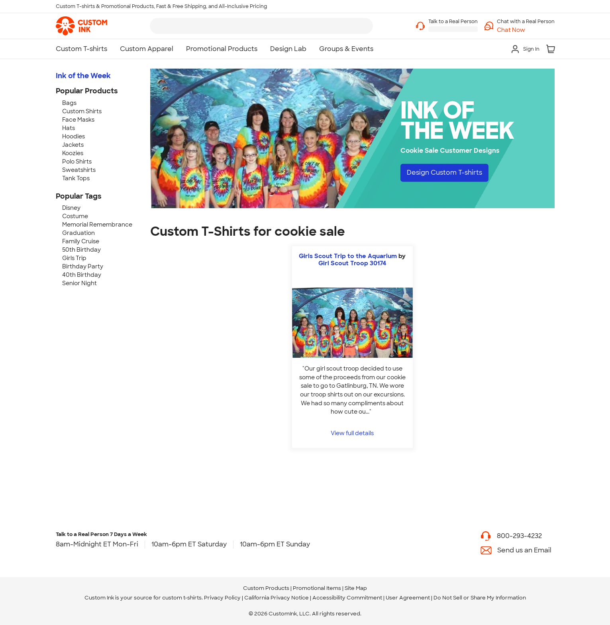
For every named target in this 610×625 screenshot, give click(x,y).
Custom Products (266, 588)
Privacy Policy (222, 597)
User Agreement (408, 597)
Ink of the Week (83, 76)
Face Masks (78, 119)
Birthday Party (82, 266)
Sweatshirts (79, 170)
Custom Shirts (82, 111)
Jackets (73, 144)
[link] (81, 25)
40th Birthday (81, 274)
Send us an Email (524, 550)
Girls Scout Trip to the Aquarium (348, 256)
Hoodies (73, 136)
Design (444, 172)
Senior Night (79, 283)
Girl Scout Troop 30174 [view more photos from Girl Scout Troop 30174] (352, 263)
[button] (526, 30)
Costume (75, 216)
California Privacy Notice (276, 597)
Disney (71, 207)
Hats (68, 128)
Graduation (78, 233)
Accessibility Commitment (347, 597)
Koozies (72, 153)
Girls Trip (74, 258)
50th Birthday (81, 249)
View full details (352, 433)
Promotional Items (317, 588)
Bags (69, 102)
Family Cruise (80, 241)
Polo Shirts (77, 161)
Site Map (356, 588)
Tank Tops (76, 178)
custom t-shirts (182, 597)
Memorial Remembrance (97, 224)
